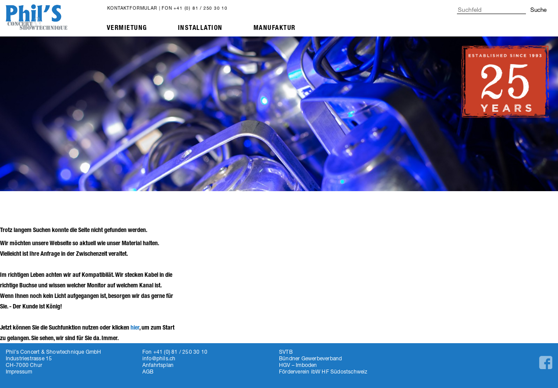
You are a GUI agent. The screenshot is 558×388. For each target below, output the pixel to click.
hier (134, 327)
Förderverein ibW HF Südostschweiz (323, 371)
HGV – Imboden (298, 365)
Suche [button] (538, 9)
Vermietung (127, 28)
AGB (148, 371)
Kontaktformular (132, 8)
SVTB (286, 351)
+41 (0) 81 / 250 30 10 (201, 8)
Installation (200, 28)
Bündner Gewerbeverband (310, 358)
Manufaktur (275, 28)
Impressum (19, 371)
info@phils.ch (159, 358)
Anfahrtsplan (158, 365)
